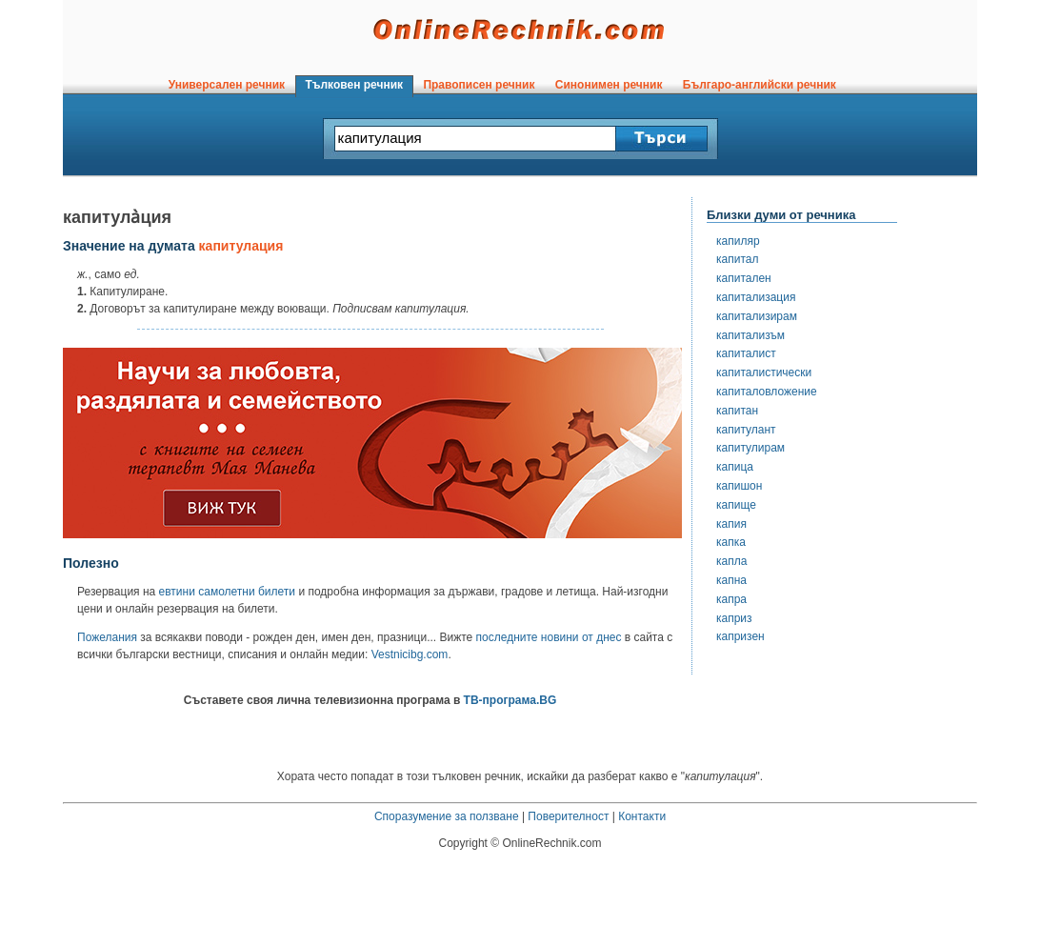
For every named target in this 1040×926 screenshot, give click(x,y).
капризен (740, 636)
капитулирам (750, 447)
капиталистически (763, 372)
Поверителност (568, 816)
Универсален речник (226, 84)
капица (734, 466)
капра (731, 599)
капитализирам (756, 316)
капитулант (746, 429)
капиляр (738, 241)
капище (736, 505)
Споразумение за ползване (446, 816)
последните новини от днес (549, 637)
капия (731, 524)
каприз (734, 618)
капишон (739, 486)
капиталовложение (766, 391)
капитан (737, 410)
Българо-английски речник (759, 84)
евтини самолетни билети (227, 591)
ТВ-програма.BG (510, 700)
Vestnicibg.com (410, 654)
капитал (737, 259)
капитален (743, 278)
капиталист (746, 353)
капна (731, 580)
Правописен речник (479, 84)
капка (731, 542)
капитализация (755, 297)
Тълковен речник (354, 84)
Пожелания (107, 637)
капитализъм (750, 335)
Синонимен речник (609, 84)
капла (731, 561)
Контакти (642, 816)
